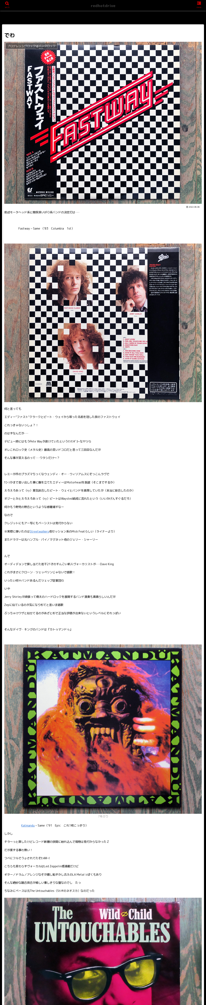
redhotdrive (103, 5)
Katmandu (28, 826)
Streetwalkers (39, 531)
